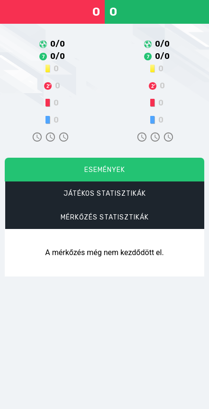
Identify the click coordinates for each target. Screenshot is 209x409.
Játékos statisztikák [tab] (105, 194)
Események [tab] (104, 170)
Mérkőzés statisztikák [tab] (105, 217)
